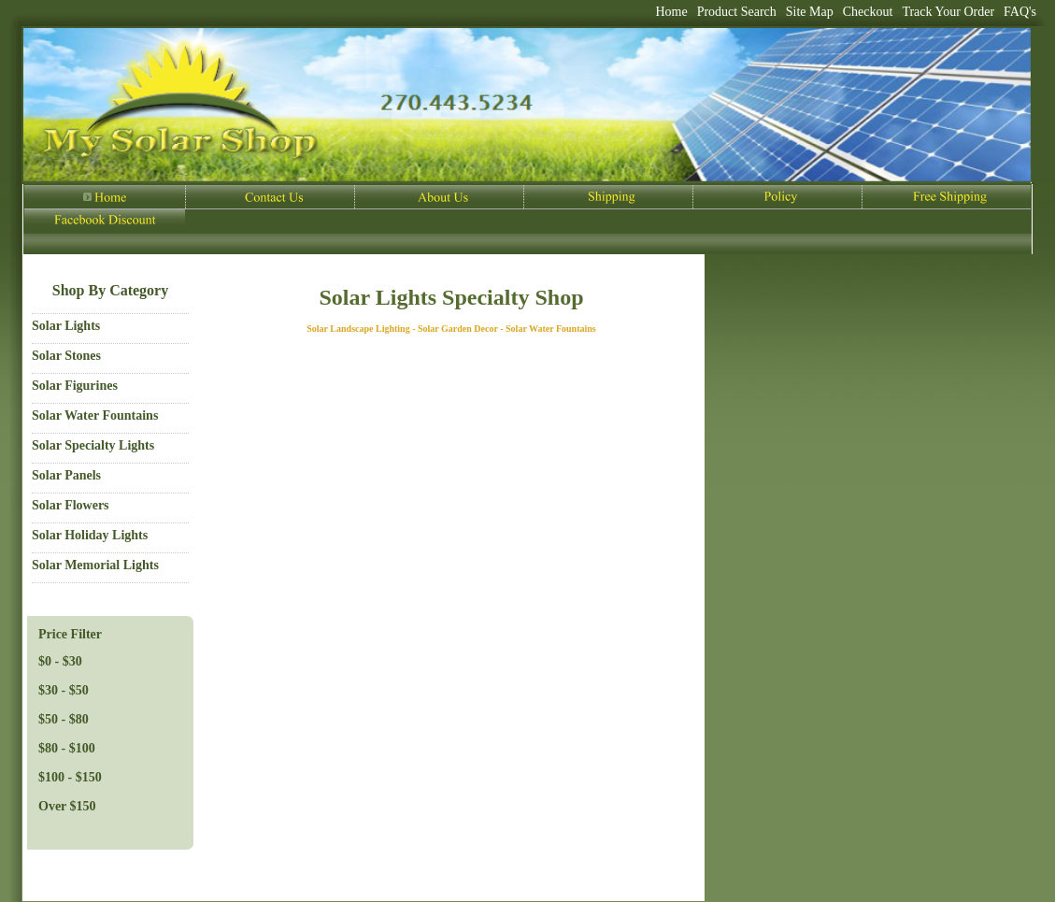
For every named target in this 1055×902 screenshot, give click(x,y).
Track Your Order (948, 12)
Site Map (810, 12)
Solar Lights (66, 326)
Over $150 (67, 806)
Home (671, 12)
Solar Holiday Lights (90, 535)
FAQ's (1020, 12)
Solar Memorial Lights (95, 565)
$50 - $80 (63, 719)
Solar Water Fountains (95, 415)
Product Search (737, 12)
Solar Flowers (70, 505)
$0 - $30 (60, 661)
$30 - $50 (63, 690)
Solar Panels (66, 475)
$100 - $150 (70, 777)
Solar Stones (66, 356)
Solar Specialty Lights (93, 445)
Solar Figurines (75, 386)
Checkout (868, 12)
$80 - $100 (66, 748)
